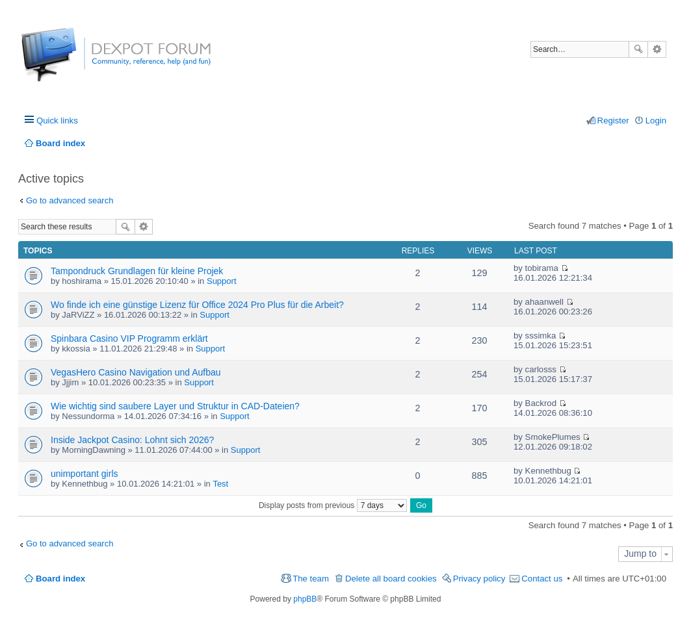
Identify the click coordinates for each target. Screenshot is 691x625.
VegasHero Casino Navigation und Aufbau (136, 372)
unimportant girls (84, 473)
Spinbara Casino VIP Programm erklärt (129, 338)
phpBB (305, 599)
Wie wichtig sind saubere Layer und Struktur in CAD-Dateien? (175, 406)
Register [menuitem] (613, 120)
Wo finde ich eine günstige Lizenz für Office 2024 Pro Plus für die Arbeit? (197, 305)
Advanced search (657, 49)
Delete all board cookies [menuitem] (391, 578)
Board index (60, 578)
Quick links (57, 120)
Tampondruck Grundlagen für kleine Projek (137, 271)
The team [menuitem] (311, 578)
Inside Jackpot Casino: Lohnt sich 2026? (132, 440)
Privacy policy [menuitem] (479, 578)
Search (638, 49)
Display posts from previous (333, 505)
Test (220, 484)
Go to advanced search (69, 200)
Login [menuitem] (655, 120)
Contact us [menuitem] (541, 578)
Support (222, 281)
